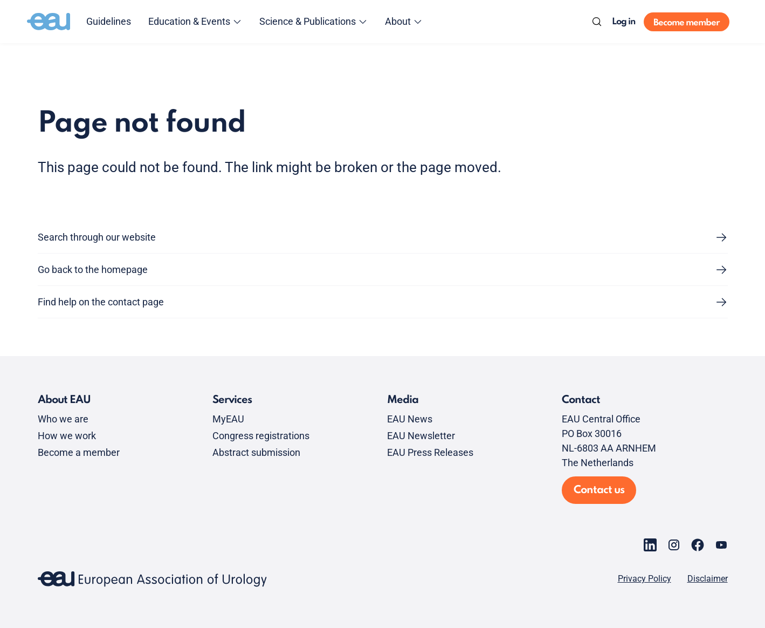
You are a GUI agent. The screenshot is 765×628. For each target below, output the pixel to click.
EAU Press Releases (430, 452)
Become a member (79, 452)
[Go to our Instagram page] (673, 544)
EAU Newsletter (421, 435)
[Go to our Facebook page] (697, 544)
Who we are (63, 419)
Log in (623, 21)
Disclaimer (707, 579)
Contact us (599, 490)
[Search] (596, 21)
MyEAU (228, 419)
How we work (67, 435)
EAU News (409, 419)
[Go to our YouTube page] (721, 544)
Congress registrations (260, 435)
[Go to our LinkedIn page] (650, 544)
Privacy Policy (644, 579)
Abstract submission (256, 452)
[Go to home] (48, 21)
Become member (686, 23)
